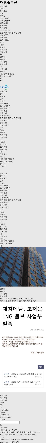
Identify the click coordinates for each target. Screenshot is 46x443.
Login (2, 437)
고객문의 (3, 61)
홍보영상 (3, 64)
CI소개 (2, 57)
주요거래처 (4, 18)
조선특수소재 (5, 30)
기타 (1, 42)
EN (1, 81)
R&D (2, 45)
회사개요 (3, 11)
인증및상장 (4, 23)
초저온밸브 (4, 40)
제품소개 (3, 28)
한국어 (2, 164)
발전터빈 (3, 37)
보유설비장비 (5, 20)
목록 (41, 367)
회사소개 (3, 6)
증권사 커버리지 (6, 76)
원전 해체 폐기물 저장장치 (10, 32)
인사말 (2, 8)
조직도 (2, 16)
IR (1, 66)
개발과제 (3, 49)
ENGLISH (3, 166)
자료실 (2, 71)
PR (1, 54)
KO (1, 78)
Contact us (4, 414)
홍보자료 (3, 59)
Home (2, 412)
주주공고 (3, 69)
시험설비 (3, 52)
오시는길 (3, 25)
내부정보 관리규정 (7, 74)
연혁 (1, 13)
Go (1, 425)
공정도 (2, 47)
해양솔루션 (4, 35)
